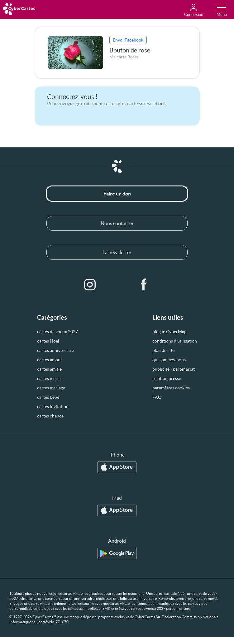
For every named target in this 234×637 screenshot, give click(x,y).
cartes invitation (53, 406)
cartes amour (49, 359)
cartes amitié (49, 369)
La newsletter (117, 252)
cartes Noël (48, 340)
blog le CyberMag (169, 331)
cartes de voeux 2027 (57, 331)
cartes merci (49, 378)
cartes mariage (51, 387)
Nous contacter (117, 223)
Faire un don (117, 193)
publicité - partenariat (173, 369)
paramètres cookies (171, 387)
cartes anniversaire (55, 350)
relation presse (166, 378)
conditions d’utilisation (174, 340)
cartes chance (50, 415)
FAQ (156, 397)
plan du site (163, 350)
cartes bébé (48, 397)
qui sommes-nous (169, 359)
